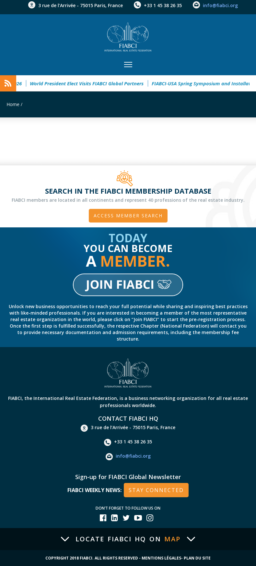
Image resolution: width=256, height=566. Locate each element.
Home (12, 104)
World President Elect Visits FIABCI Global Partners (89, 83)
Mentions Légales (161, 558)
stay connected (156, 490)
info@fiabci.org (220, 5)
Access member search (128, 215)
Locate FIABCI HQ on (128, 539)
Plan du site (197, 558)
